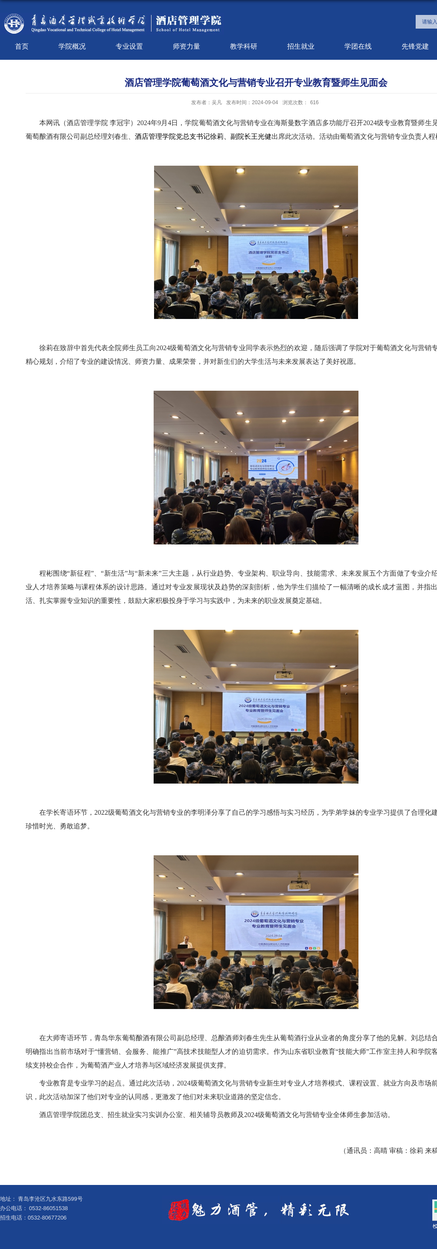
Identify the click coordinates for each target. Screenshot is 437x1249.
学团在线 (358, 46)
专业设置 (129, 46)
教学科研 (243, 46)
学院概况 (72, 46)
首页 (22, 46)
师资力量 (186, 46)
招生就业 (301, 46)
